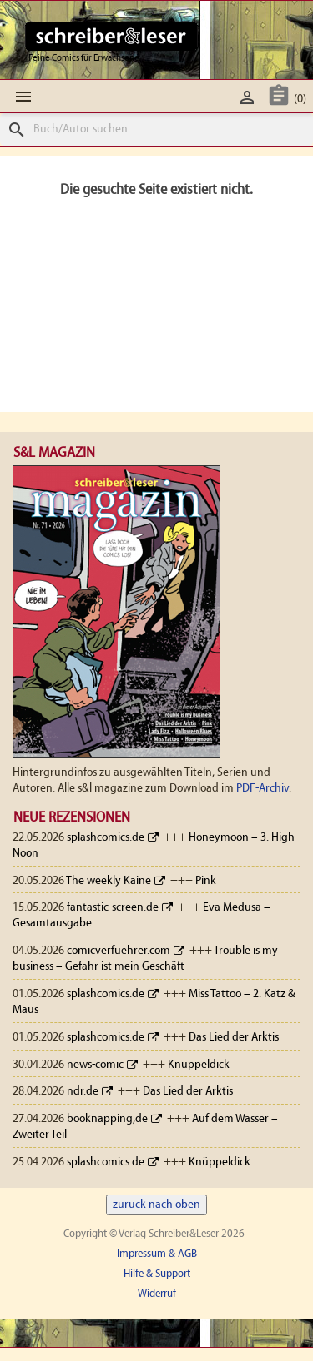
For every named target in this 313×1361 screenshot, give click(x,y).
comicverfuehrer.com (118, 951)
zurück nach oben (156, 1205)
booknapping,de (107, 1119)
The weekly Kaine (108, 881)
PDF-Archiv (262, 788)
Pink (205, 881)
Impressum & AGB (157, 1254)
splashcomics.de (105, 838)
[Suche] (156, 129)
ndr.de (82, 1091)
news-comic (95, 1065)
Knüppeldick (199, 1065)
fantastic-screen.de (113, 908)
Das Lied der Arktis (234, 1037)
